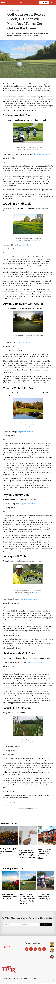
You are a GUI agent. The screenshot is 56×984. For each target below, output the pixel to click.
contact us (5, 942)
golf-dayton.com (24, 342)
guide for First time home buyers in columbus (7, 946)
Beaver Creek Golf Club (32, 149)
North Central (17, 962)
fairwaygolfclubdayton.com (29, 599)
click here (34, 808)
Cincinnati (15, 956)
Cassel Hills (37, 240)
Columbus (2, 846)
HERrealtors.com (44, 2)
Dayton (39, 892)
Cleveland (15, 945)
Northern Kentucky (18, 942)
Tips (14, 951)
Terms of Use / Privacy (31, 978)
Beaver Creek (19, 10)
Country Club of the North (27, 427)
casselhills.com (26, 245)
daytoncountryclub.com (28, 504)
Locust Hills (36, 742)
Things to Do (12, 802)
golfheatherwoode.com (34, 662)
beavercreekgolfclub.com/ (42, 154)
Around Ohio (10, 10)
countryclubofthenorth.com (25, 432)
